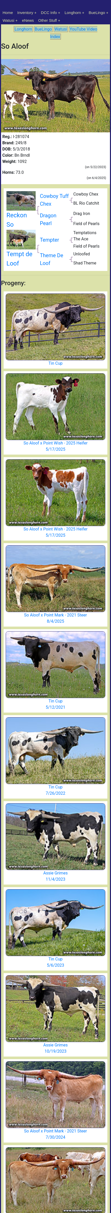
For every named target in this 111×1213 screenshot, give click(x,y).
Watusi (8, 20)
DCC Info (49, 12)
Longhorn (73, 12)
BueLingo (97, 12)
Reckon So (21, 212)
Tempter (49, 240)
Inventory (25, 12)
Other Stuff (47, 20)
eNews (28, 20)
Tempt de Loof (21, 251)
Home (8, 12)
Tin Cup (55, 363)
